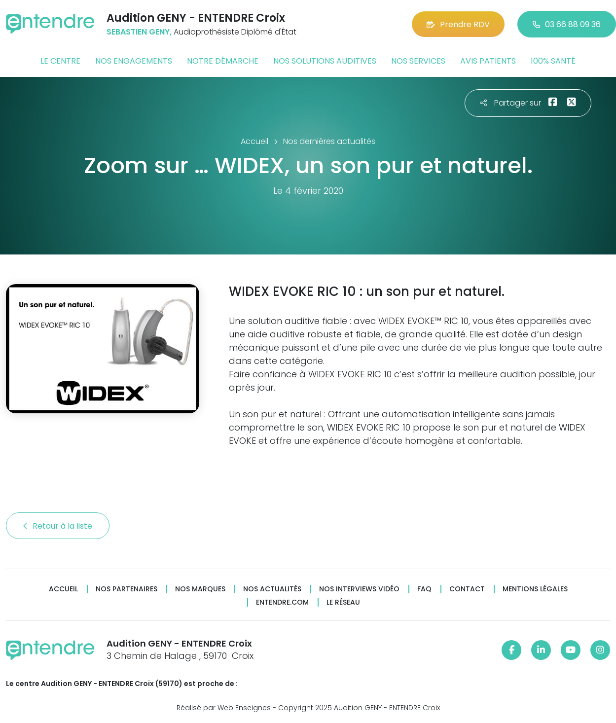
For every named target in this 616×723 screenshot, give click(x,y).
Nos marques (200, 589)
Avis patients (488, 61)
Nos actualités (272, 589)
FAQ (424, 589)
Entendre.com (282, 602)
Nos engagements (133, 61)
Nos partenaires (126, 589)
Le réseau (343, 602)
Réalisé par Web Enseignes (224, 708)
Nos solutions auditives (324, 61)
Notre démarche (222, 61)
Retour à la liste (57, 526)
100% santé (553, 61)
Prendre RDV (458, 24)
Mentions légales (535, 589)
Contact (467, 589)
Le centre (60, 61)
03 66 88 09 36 (567, 24)
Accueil (63, 589)
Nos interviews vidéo (359, 589)
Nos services (418, 61)
